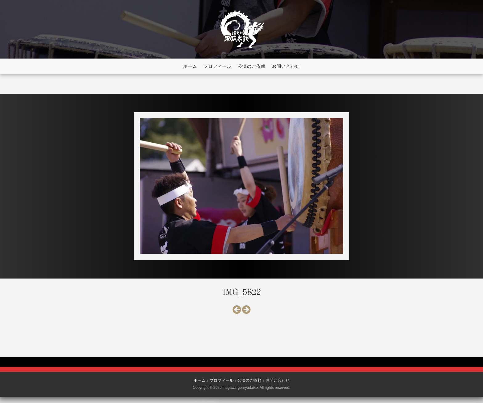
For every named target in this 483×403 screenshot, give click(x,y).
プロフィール (217, 66)
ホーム (190, 66)
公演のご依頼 (252, 66)
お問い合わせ (286, 66)
